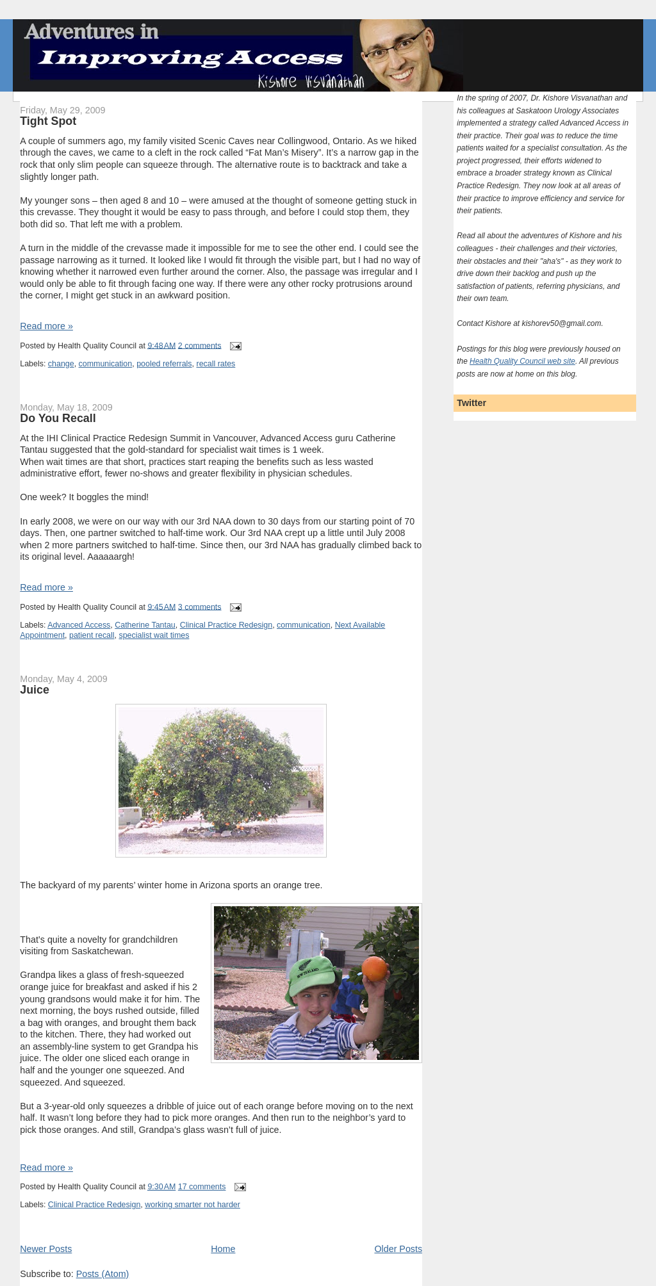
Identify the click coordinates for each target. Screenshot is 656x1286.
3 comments (200, 606)
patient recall (92, 635)
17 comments (202, 1186)
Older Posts (398, 1249)
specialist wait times (154, 635)
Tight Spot (48, 121)
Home (223, 1249)
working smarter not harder (192, 1204)
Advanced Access (78, 625)
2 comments (200, 345)
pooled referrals (164, 363)
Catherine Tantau (145, 625)
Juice (34, 689)
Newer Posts (46, 1249)
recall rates (215, 363)
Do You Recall (57, 418)
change (61, 363)
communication (106, 363)
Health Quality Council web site (522, 361)
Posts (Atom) (102, 1274)
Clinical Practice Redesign (226, 625)
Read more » (46, 326)
